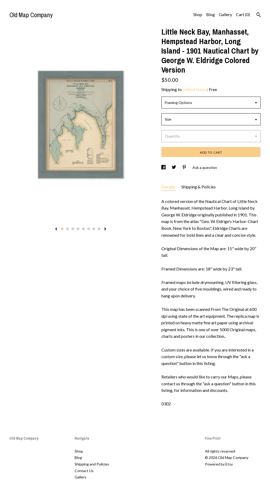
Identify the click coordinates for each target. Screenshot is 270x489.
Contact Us (84, 470)
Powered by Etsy (219, 464)
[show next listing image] (105, 229)
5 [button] (83, 228)
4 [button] (78, 228)
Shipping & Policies (198, 186)
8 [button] (99, 228)
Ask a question (204, 167)
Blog (210, 14)
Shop (197, 14)
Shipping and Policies (92, 464)
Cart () (243, 14)
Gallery (225, 14)
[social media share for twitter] (174, 167)
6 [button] (88, 228)
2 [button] (67, 228)
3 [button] (72, 228)
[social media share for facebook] (163, 167)
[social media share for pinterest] (184, 167)
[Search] (259, 15)
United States (194, 89)
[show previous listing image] (56, 229)
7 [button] (94, 228)
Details (168, 186)
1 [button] (62, 228)
